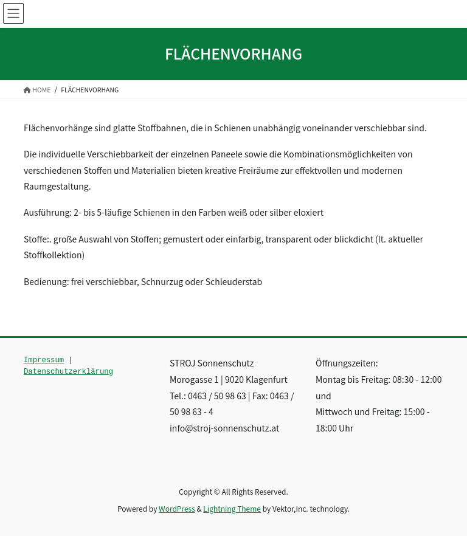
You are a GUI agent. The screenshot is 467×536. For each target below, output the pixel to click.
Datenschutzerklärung (68, 372)
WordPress (177, 508)
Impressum (44, 360)
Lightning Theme (232, 508)
